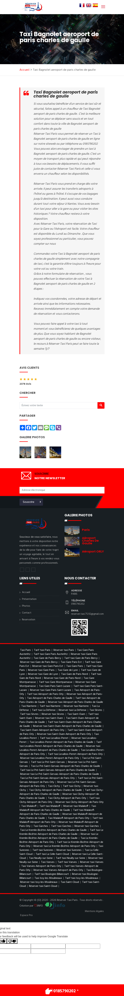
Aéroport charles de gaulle (90, 540)
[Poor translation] (12, 941)
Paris (86, 530)
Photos (26, 606)
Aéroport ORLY (93, 551)
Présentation (29, 599)
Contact (26, 613)
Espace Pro (26, 915)
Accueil (25, 70)
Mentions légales (94, 911)
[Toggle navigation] (102, 6)
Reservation (28, 620)
